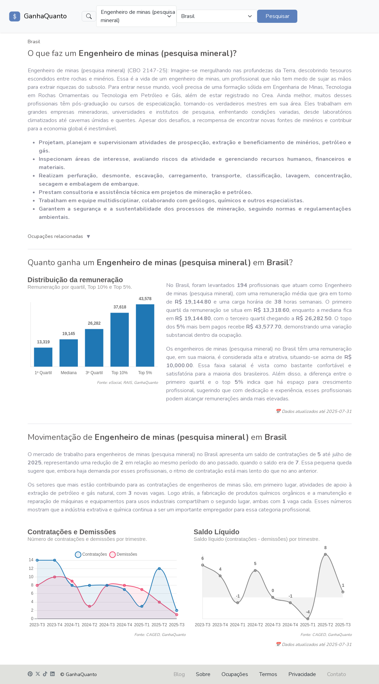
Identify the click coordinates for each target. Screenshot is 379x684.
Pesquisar (277, 16)
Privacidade (302, 674)
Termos (268, 674)
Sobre (203, 674)
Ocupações (235, 674)
